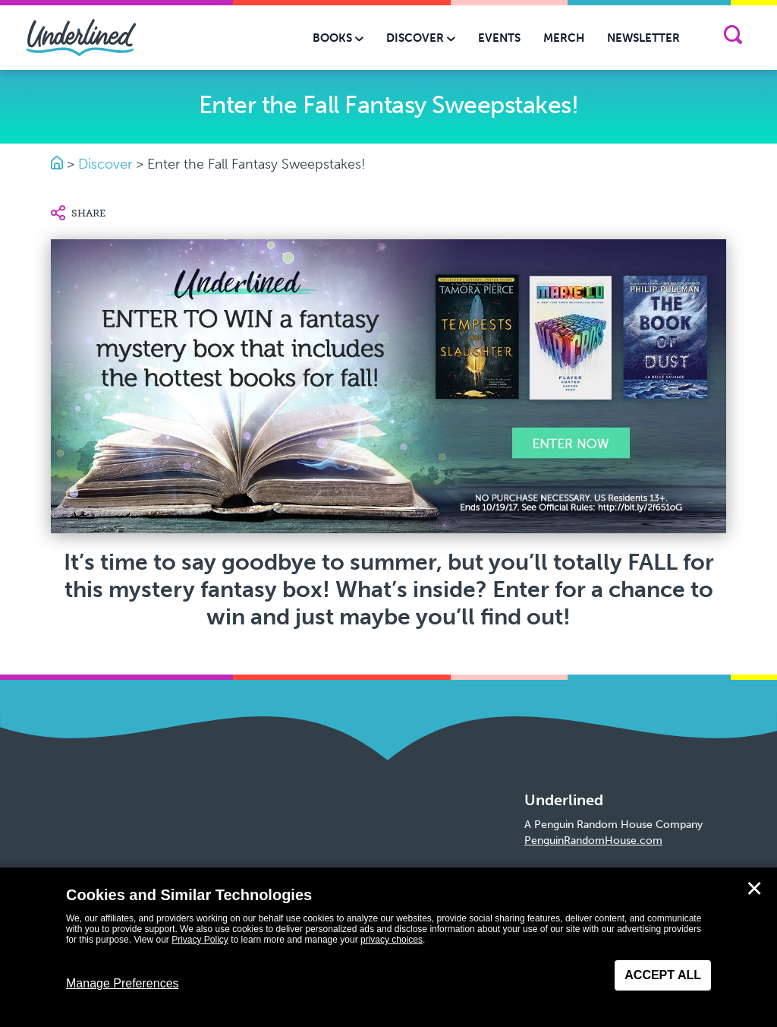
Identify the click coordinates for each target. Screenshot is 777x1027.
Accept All (662, 975)
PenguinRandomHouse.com (593, 840)
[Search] (732, 37)
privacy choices (391, 939)
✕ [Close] (754, 888)
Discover (105, 164)
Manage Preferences (122, 983)
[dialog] (388, 947)
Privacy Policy (199, 939)
